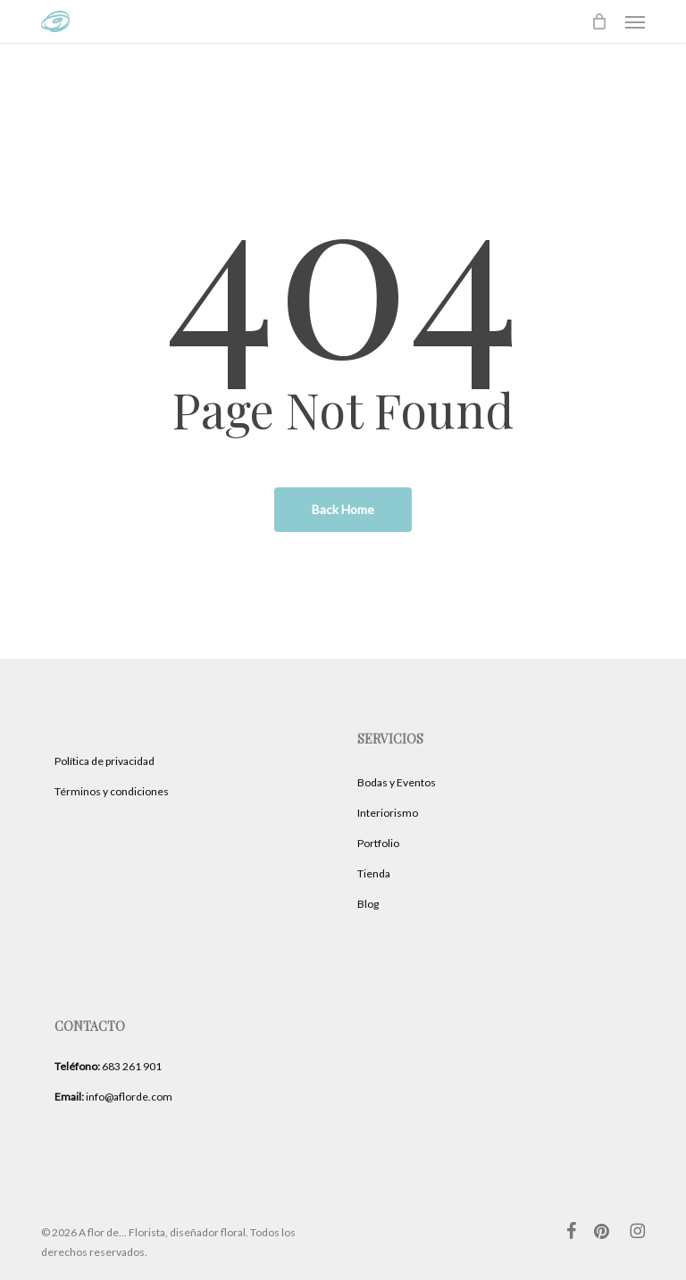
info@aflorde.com (113, 1096)
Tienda (373, 873)
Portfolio (378, 843)
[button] (635, 21)
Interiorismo (387, 812)
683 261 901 (108, 1066)
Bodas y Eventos (396, 782)
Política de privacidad (104, 761)
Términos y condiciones (111, 791)
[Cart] (599, 21)
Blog (368, 903)
